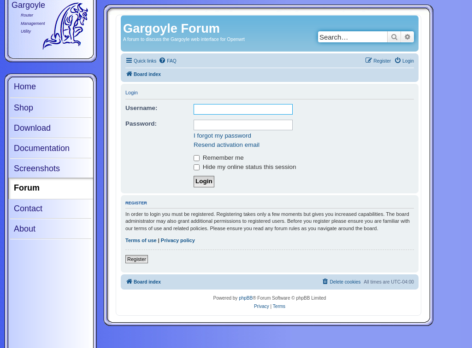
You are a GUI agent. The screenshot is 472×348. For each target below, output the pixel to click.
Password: (141, 123)
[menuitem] (167, 61)
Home (25, 86)
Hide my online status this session (245, 166)
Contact (28, 208)
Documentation (42, 148)
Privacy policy (178, 240)
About (24, 228)
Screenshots (37, 168)
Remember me (219, 157)
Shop (23, 107)
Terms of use (141, 240)
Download (32, 128)
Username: (141, 107)
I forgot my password (222, 135)
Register (136, 259)
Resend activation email (227, 144)
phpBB (246, 298)
